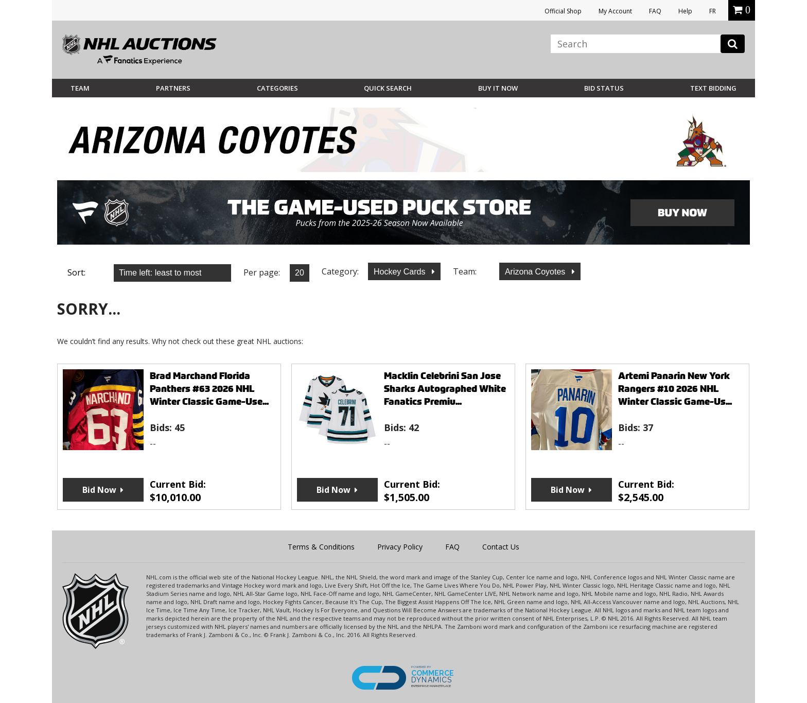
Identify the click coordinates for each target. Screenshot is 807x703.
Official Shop (563, 11)
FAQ (655, 11)
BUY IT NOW (498, 88)
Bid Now (99, 489)
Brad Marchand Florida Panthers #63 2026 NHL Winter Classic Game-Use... (209, 388)
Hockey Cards (401, 271)
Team (80, 88)
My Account (615, 11)
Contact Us (500, 547)
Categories (277, 88)
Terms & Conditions (321, 547)
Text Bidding (713, 88)
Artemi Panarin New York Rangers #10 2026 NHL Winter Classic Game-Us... (675, 388)
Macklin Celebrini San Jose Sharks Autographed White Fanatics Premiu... (445, 388)
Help (685, 11)
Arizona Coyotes (536, 271)
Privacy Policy (400, 547)
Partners (173, 88)
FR (712, 11)
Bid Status (604, 88)
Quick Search (388, 88)
